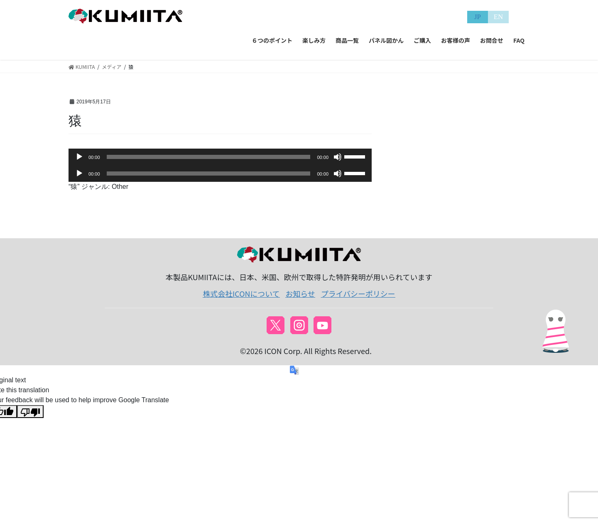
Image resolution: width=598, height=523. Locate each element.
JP (477, 17)
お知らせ (300, 293)
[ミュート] (337, 157)
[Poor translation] (30, 411)
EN (498, 17)
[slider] (209, 157)
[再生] (79, 157)
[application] (220, 157)
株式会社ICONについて (241, 293)
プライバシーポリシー (358, 293)
